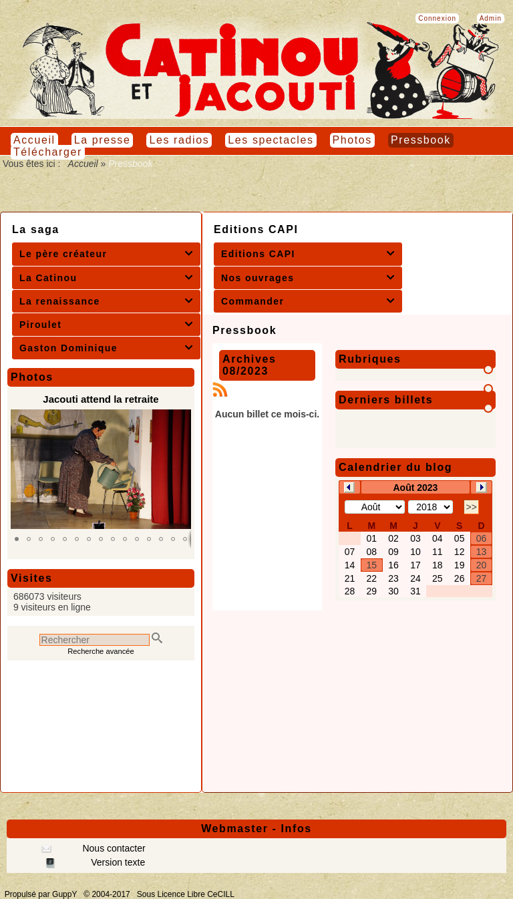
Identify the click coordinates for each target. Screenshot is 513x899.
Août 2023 (415, 487)
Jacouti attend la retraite (100, 399)
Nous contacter (113, 848)
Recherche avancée (100, 651)
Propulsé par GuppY (42, 894)
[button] (17, 539)
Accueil (82, 163)
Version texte (116, 862)
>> (471, 507)
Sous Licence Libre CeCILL (186, 894)
